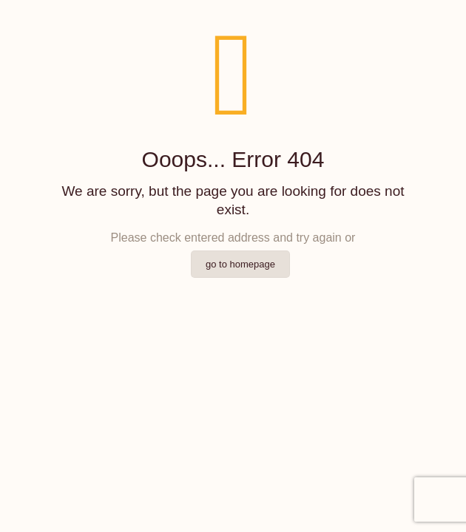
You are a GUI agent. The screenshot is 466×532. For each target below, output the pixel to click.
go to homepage (240, 264)
